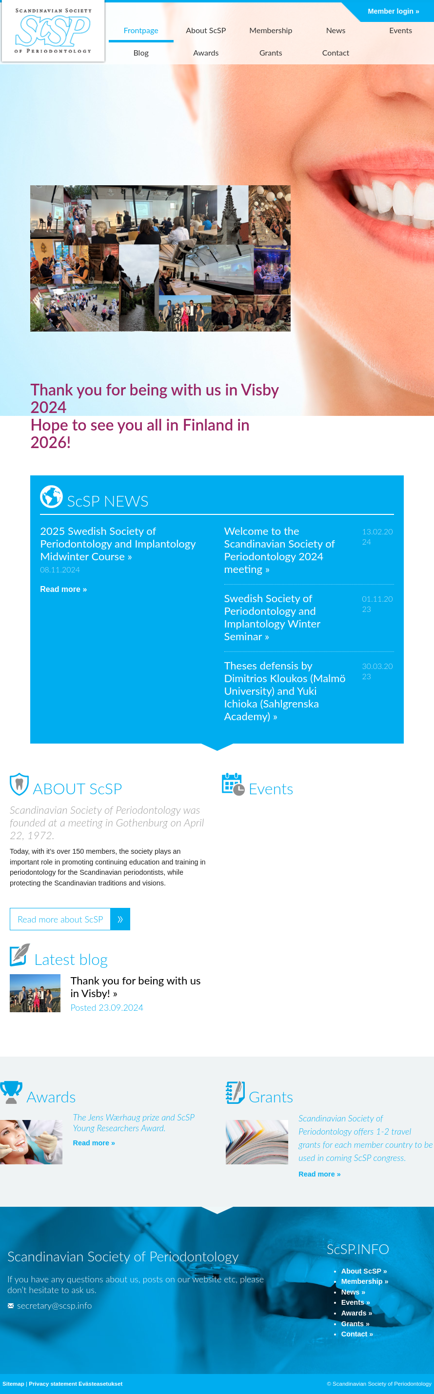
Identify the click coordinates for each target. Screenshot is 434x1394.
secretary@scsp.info (49, 1305)
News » (353, 1292)
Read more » (63, 589)
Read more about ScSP (60, 919)
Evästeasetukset (100, 1384)
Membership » (365, 1281)
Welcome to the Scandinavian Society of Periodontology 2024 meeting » (279, 549)
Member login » (393, 11)
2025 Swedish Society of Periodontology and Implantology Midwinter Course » (118, 543)
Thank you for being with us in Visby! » (135, 987)
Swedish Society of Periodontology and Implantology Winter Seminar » (272, 617)
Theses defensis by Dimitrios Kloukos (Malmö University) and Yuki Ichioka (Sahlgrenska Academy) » (285, 691)
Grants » (355, 1324)
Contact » (357, 1334)
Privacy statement (53, 1384)
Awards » (357, 1313)
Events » (355, 1302)
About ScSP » (364, 1271)
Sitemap (13, 1384)
